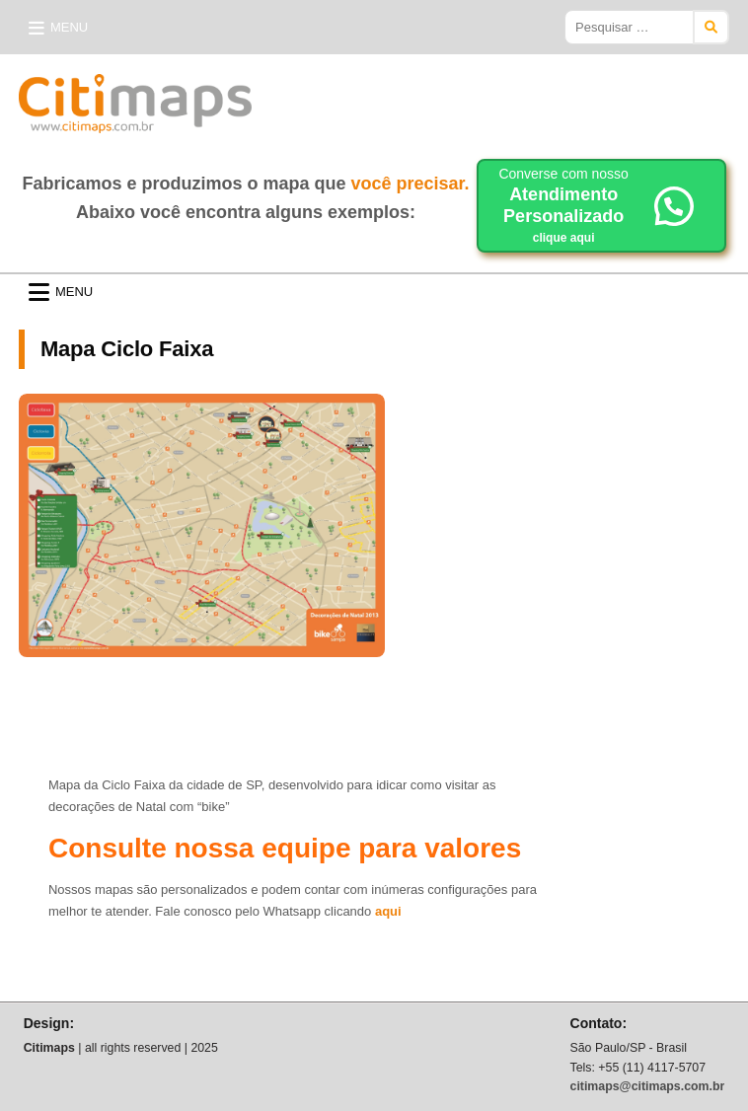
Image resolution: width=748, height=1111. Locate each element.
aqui (388, 911)
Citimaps (295, 95)
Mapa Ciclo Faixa (126, 348)
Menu (69, 27)
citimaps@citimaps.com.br (647, 1086)
